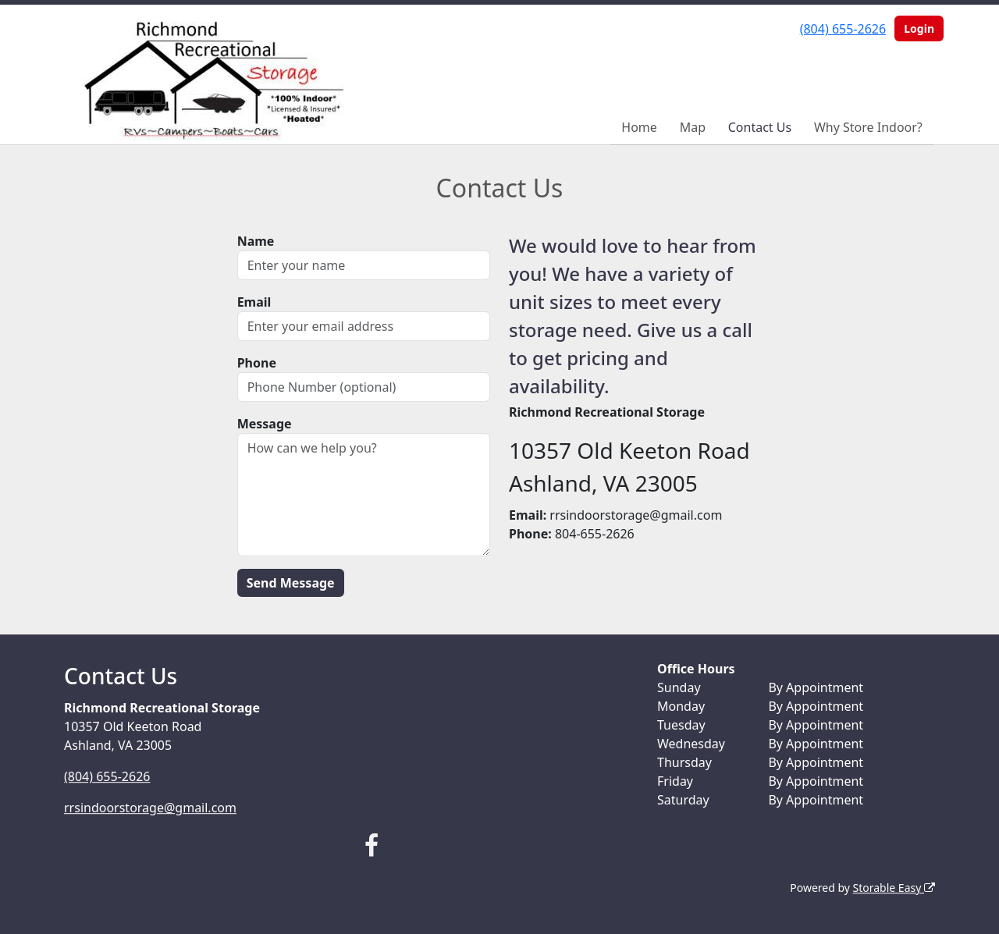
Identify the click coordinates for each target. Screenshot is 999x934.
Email (254, 302)
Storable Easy (894, 887)
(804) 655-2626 (843, 28)
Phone (256, 362)
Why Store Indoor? (868, 127)
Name (256, 241)
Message (264, 423)
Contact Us (759, 127)
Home (639, 127)
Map (693, 127)
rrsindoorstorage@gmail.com (150, 807)
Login (919, 28)
